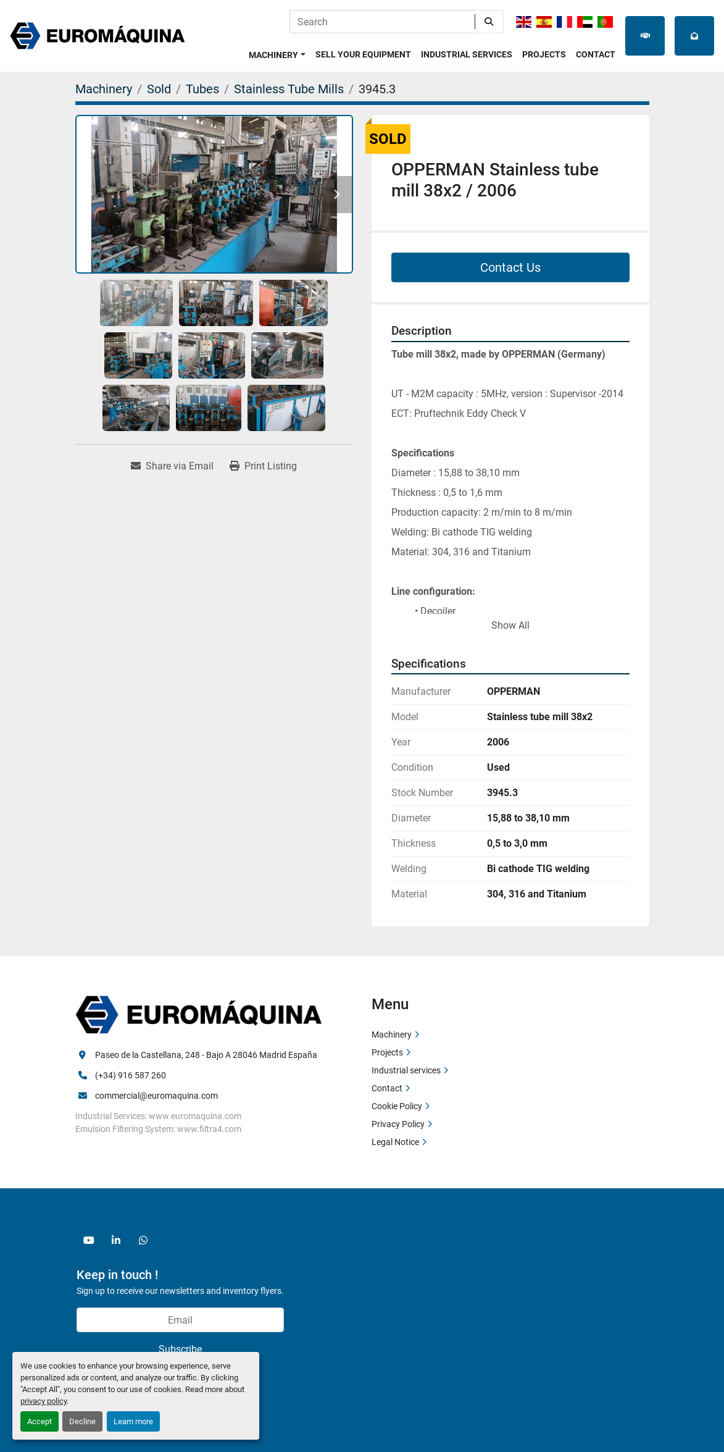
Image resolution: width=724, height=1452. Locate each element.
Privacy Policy (398, 1124)
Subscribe (180, 1349)
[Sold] (159, 89)
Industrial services (466, 54)
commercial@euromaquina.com (156, 1096)
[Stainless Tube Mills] (289, 89)
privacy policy (43, 1401)
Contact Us (510, 267)
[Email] (180, 1319)
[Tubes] (202, 89)
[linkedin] (116, 1240)
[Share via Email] (172, 466)
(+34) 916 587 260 (130, 1075)
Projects (544, 54)
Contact (595, 54)
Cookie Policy (397, 1106)
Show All (510, 625)
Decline (82, 1421)
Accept (39, 1421)
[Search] (382, 21)
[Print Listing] (263, 466)
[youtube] (89, 1240)
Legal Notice (395, 1142)
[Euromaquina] (198, 1014)
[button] (277, 53)
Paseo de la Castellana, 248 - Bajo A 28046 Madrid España (206, 1055)
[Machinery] (103, 89)
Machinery (273, 55)
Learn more (133, 1421)
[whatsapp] (143, 1240)
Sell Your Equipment (363, 54)
